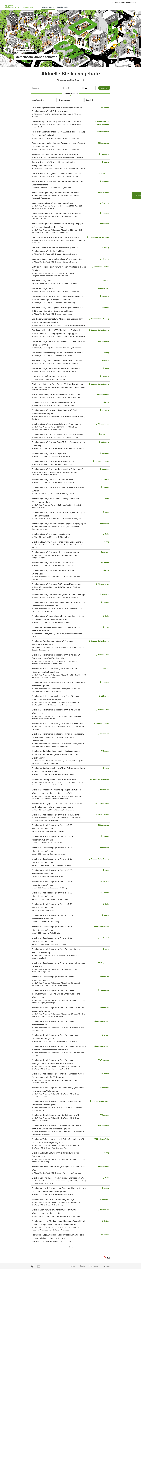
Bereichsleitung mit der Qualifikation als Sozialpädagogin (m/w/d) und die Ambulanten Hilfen (56, 252)
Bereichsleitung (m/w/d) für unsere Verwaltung (56, 223)
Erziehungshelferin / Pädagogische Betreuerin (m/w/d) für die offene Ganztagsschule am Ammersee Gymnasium (56, 1419)
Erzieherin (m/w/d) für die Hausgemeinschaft (55, 540)
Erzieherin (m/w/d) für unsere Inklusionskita (54, 632)
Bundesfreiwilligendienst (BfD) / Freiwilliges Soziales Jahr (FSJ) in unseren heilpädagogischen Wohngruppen (58, 384)
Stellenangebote (48, 7)
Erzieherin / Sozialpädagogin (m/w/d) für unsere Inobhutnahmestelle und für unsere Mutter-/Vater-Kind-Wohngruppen (58, 1157)
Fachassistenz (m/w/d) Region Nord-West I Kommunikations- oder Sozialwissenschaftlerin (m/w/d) (56, 1437)
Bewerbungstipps (63, 7)
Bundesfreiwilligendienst (45, 320)
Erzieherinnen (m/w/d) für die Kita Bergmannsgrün (58, 1392)
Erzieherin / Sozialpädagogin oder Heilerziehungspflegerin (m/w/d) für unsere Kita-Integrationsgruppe (57, 1307)
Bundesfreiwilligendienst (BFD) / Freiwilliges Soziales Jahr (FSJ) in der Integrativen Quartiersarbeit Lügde (55, 356)
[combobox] (88, 88)
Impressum (106, 1469)
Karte (136, 750)
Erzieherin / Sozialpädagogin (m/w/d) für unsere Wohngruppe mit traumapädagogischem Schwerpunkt (56, 1216)
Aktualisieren (104, 88)
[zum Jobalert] (136, 741)
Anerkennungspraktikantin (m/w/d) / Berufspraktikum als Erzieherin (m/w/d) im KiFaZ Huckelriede (57, 111)
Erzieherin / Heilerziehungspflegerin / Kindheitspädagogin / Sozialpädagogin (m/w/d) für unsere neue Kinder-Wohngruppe (58, 869)
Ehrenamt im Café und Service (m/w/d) (52, 444)
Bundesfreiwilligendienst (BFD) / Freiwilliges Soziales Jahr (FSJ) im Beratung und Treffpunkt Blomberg (56, 340)
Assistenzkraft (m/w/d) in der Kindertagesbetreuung (59, 164)
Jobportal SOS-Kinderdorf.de (125, 3)
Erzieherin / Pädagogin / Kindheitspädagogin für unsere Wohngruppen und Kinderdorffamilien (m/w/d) (57, 932)
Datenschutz (92, 1469)
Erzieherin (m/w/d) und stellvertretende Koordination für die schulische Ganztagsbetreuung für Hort (59, 737)
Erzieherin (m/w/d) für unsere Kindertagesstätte (56, 669)
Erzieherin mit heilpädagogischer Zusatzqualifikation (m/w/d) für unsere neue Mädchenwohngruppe (54, 1381)
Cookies (67, 1469)
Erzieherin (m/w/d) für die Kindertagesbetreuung (57, 548)
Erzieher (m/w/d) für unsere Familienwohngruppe (57, 479)
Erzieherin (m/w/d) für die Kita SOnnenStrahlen (56, 571)
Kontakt (79, 1469)
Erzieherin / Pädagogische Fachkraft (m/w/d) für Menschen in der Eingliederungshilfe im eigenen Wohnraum (57, 950)
